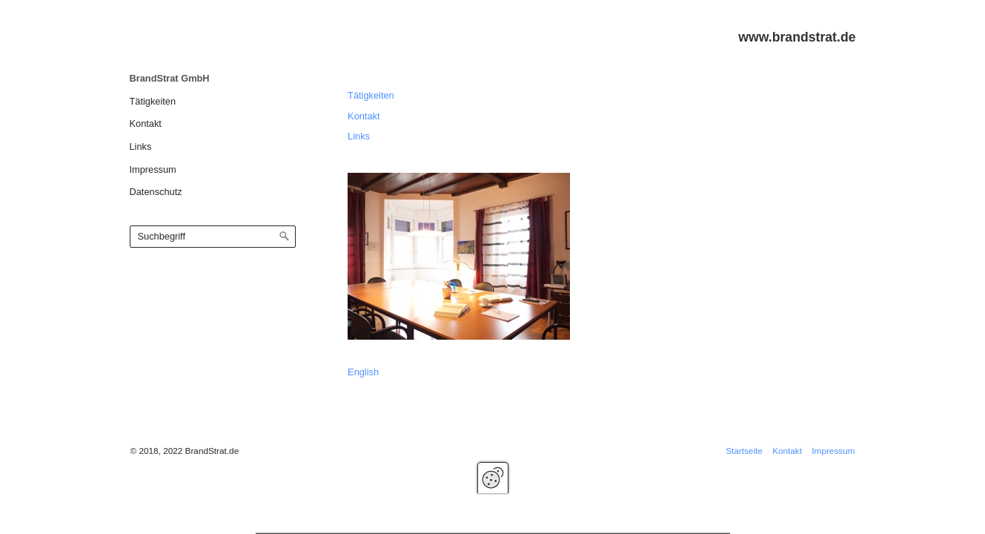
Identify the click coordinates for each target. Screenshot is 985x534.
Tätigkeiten (153, 101)
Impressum (153, 169)
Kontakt (146, 123)
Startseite (744, 450)
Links (141, 146)
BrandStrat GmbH (170, 78)
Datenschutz (156, 191)
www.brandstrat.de (796, 37)
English (363, 372)
